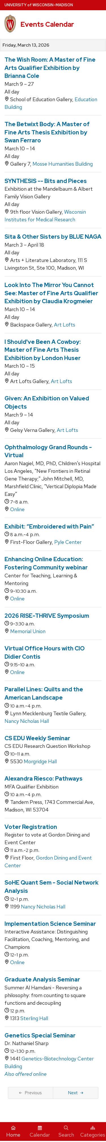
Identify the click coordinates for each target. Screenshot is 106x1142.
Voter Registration (31, 827)
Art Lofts (64, 324)
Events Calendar (47, 24)
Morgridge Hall (40, 761)
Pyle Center (68, 542)
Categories (92, 1132)
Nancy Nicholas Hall (27, 721)
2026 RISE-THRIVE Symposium (47, 615)
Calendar (40, 1132)
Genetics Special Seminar (40, 1035)
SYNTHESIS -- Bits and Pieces (46, 181)
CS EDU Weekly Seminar (37, 738)
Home (13, 1132)
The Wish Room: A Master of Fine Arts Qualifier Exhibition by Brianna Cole (50, 68)
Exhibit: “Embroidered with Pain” (49, 526)
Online (17, 509)
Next (75, 1093)
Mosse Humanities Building (63, 164)
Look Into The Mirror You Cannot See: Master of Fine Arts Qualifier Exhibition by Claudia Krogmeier (51, 293)
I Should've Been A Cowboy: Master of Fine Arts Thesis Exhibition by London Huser (43, 350)
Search (66, 1132)
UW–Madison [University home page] (39, 5)
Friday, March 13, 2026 (26, 45)
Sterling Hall (34, 1018)
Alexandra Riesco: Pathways (44, 778)
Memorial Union (28, 631)
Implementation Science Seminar (50, 923)
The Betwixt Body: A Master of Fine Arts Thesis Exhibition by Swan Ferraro (47, 132)
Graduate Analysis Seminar (42, 979)
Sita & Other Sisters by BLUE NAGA (53, 236)
